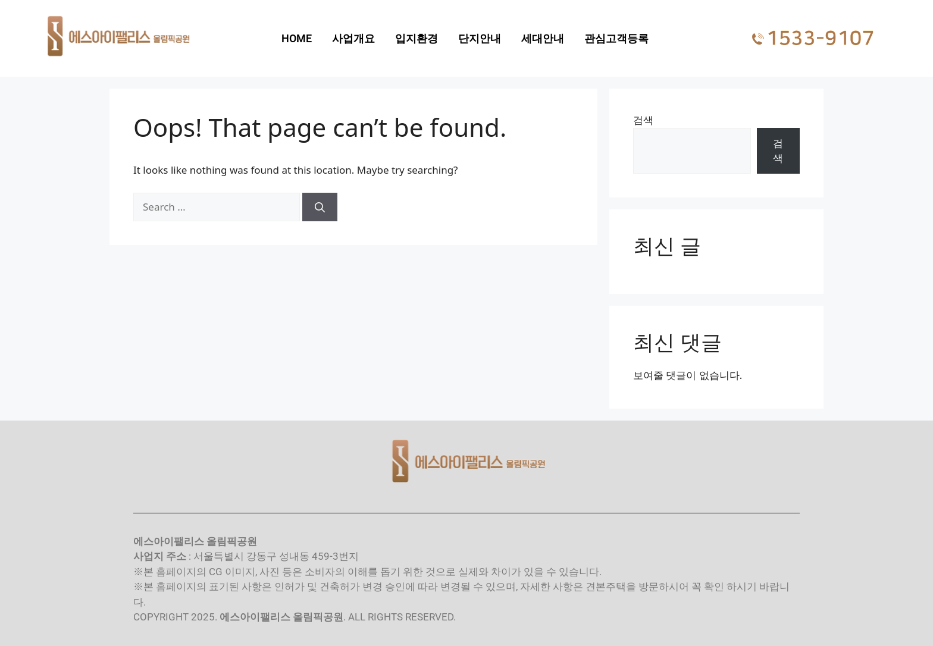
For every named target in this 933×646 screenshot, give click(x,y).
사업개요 (353, 38)
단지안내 (479, 38)
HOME (296, 38)
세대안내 (542, 38)
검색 (643, 120)
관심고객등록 (616, 38)
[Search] (319, 207)
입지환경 (416, 38)
